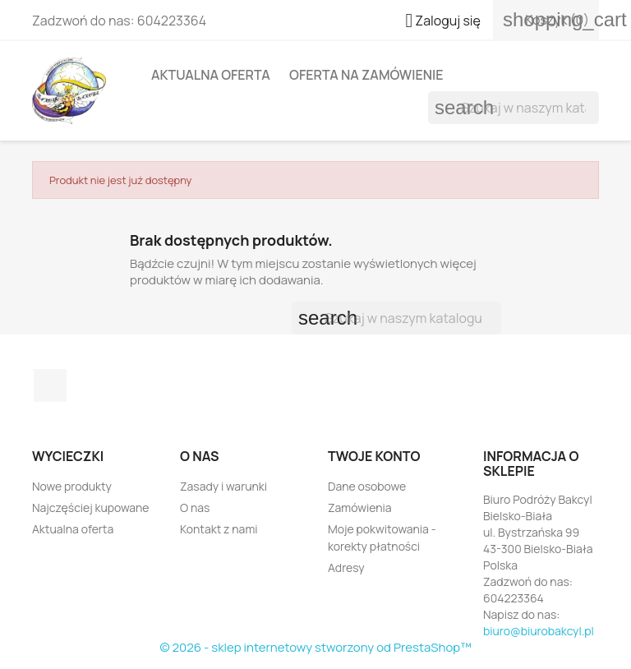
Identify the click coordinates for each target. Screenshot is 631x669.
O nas (195, 507)
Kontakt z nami (219, 529)
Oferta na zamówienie (366, 75)
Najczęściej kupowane (91, 507)
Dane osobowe (367, 486)
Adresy (346, 567)
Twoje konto (374, 456)
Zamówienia (360, 507)
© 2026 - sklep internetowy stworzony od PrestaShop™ (315, 647)
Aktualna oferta (210, 75)
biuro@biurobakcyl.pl (538, 631)
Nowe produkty (72, 486)
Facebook (50, 385)
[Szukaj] (513, 107)
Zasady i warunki (223, 486)
